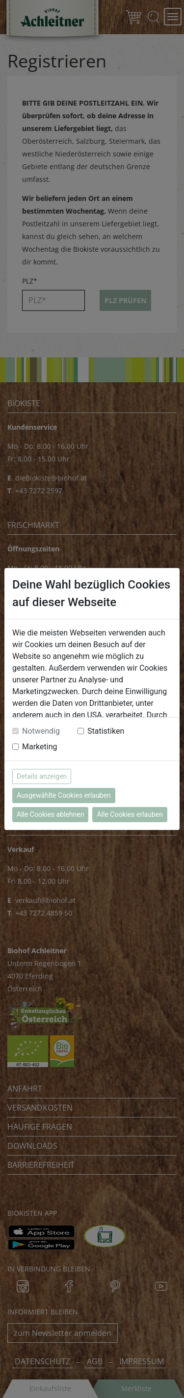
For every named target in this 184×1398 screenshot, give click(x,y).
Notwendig (41, 731)
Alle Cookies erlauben (129, 814)
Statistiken (105, 731)
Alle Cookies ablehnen (50, 814)
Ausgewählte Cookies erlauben (64, 795)
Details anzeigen (42, 776)
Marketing (39, 746)
